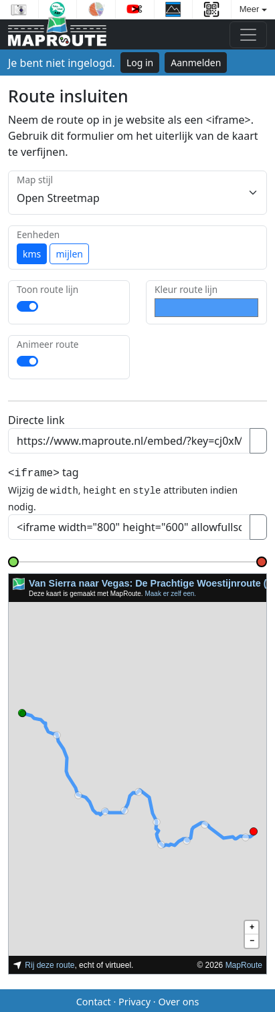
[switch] (27, 306)
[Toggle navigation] (248, 34)
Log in (139, 62)
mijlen (69, 253)
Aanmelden (196, 62)
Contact (93, 999)
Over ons (178, 999)
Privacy (134, 999)
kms (32, 253)
